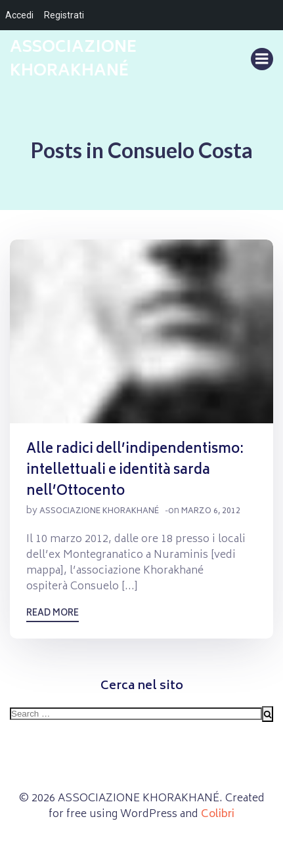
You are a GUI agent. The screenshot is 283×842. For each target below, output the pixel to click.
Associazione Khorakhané (99, 511)
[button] (141, 331)
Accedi (19, 15)
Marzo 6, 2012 (210, 511)
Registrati (64, 15)
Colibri (217, 814)
